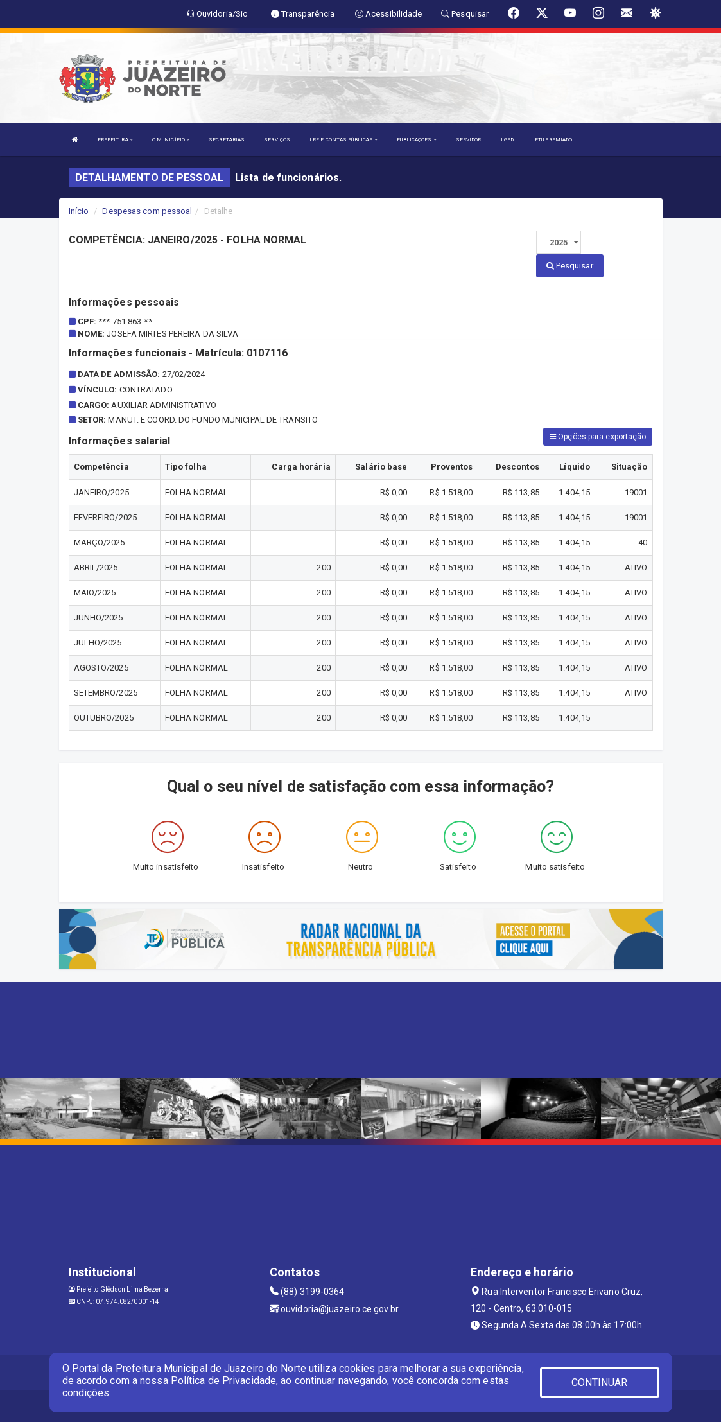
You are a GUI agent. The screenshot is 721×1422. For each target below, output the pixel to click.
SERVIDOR (469, 140)
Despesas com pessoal (147, 211)
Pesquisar (569, 265)
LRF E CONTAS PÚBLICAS (343, 140)
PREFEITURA (115, 140)
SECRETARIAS (227, 140)
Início (79, 211)
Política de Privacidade (223, 1380)
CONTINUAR (599, 1382)
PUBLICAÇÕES (416, 140)
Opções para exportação (598, 436)
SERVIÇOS (277, 140)
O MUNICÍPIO (170, 140)
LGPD (507, 140)
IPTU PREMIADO (552, 140)
